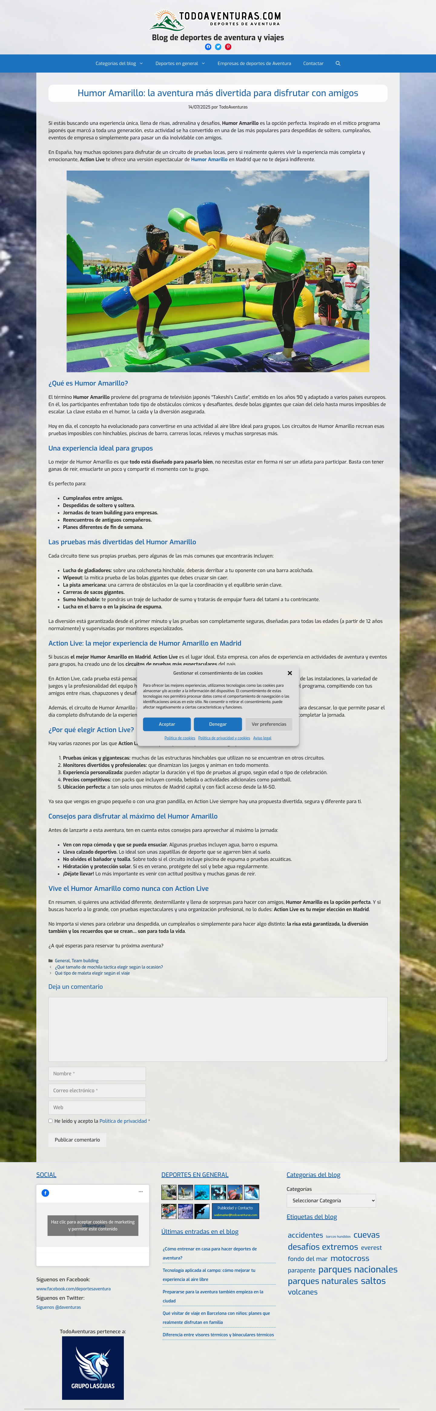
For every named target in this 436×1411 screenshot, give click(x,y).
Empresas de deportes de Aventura (254, 63)
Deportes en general (184, 63)
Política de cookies (180, 737)
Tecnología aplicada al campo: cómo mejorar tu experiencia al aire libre (209, 1275)
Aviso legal (262, 737)
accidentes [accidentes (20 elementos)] (305, 1235)
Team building (85, 960)
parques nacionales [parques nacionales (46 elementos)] (358, 1269)
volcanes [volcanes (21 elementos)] (303, 1292)
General (62, 960)
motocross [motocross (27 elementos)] (350, 1258)
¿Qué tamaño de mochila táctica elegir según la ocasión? (109, 967)
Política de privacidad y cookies (224, 737)
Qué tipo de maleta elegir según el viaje (92, 973)
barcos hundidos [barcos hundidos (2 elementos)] (338, 1236)
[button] (290, 673)
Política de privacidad (124, 1121)
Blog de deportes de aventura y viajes (218, 38)
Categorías (299, 1189)
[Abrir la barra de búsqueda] (338, 63)
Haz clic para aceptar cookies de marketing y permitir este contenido (93, 1225)
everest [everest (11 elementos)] (371, 1248)
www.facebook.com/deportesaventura (73, 1289)
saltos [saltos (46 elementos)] (373, 1281)
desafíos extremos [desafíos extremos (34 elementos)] (323, 1247)
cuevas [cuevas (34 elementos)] (367, 1235)
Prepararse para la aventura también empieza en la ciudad (213, 1296)
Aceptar (167, 724)
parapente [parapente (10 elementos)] (301, 1270)
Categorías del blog (123, 63)
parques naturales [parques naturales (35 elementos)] (323, 1281)
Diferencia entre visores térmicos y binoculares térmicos (218, 1335)
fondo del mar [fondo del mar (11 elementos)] (308, 1259)
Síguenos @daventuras (58, 1307)
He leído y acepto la (99, 1121)
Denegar (218, 724)
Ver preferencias (269, 724)
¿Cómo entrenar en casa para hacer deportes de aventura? (210, 1253)
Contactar (313, 63)
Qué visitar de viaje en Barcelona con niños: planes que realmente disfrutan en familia (216, 1318)
